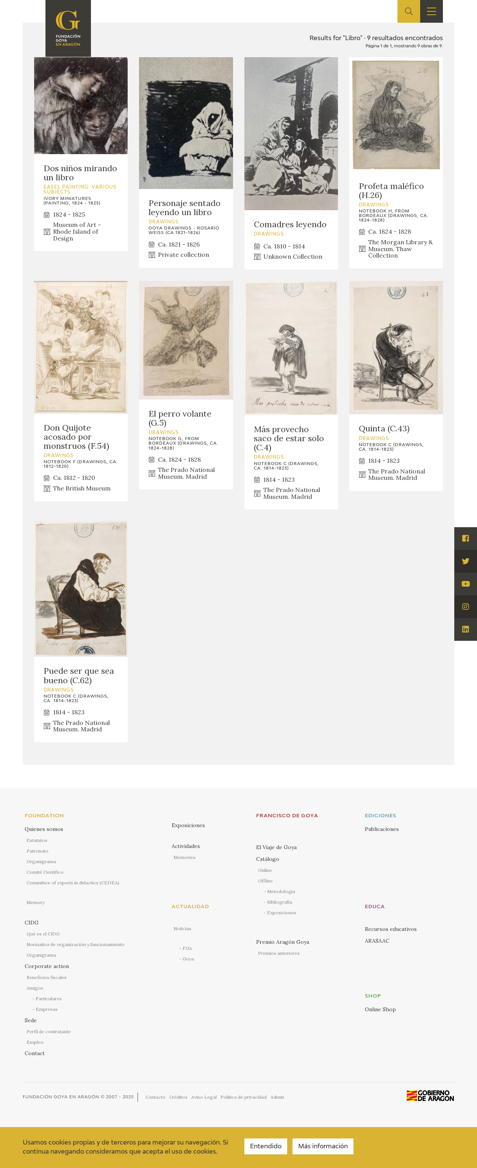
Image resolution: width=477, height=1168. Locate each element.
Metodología (281, 891)
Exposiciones (188, 825)
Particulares (49, 998)
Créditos (178, 1097)
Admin (277, 1097)
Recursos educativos (391, 929)
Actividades (186, 846)
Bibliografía (279, 902)
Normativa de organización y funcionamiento (76, 944)
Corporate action (47, 966)
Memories (184, 857)
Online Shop (380, 1009)
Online (265, 870)
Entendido (266, 1147)
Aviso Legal (204, 1097)
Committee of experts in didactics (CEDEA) (73, 882)
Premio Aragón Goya (282, 941)
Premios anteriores (279, 953)
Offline (265, 881)
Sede (31, 1020)
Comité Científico (45, 872)
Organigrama (41, 861)
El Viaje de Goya (276, 847)
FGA (187, 948)
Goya (188, 959)
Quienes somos (44, 829)
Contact (35, 1053)
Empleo (35, 1042)
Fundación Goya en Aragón (61, 1097)
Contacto (155, 1097)
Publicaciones (382, 829)
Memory (36, 902)
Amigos (35, 988)
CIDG (32, 922)
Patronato (37, 851)
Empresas (47, 1009)
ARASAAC (377, 940)
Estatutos (37, 840)
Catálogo (267, 859)
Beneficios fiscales (47, 977)
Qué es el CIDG (43, 934)
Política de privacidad (244, 1097)
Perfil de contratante (49, 1031)
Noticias (182, 928)
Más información (323, 1147)
